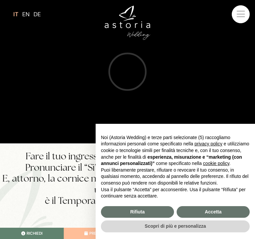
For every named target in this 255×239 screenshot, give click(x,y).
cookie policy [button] (216, 163)
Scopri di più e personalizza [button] (175, 226)
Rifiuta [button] (137, 211)
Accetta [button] (213, 211)
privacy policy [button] (208, 143)
